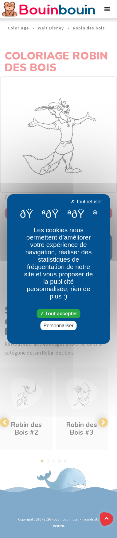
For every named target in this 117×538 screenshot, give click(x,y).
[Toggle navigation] (107, 9)
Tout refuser (86, 201)
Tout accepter (58, 313)
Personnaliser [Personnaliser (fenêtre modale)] (59, 325)
